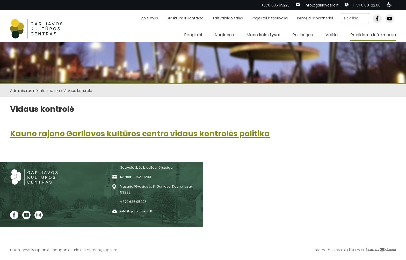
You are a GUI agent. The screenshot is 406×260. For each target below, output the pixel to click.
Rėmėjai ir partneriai (315, 18)
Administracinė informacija (35, 90)
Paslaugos (302, 35)
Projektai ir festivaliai (270, 18)
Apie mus (149, 18)
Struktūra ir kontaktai (185, 18)
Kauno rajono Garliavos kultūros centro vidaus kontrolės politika (140, 133)
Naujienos (224, 35)
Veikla (331, 35)
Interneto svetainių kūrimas (339, 249)
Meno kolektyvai (263, 35)
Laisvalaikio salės (228, 18)
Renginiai (193, 35)
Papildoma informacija (373, 35)
